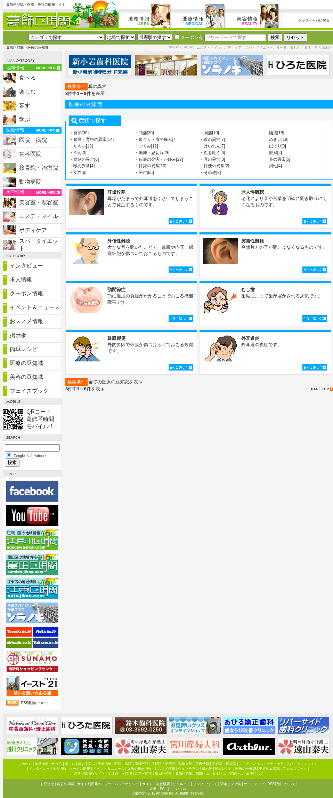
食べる (27, 78)
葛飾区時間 (15, 47)
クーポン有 (189, 37)
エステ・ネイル (38, 216)
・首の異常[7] (212, 139)
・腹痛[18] (274, 132)
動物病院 (30, 182)
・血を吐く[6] (212, 152)
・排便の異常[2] (214, 165)
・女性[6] (77, 172)
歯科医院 (30, 154)
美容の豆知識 (26, 377)
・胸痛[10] (209, 132)
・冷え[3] (77, 152)
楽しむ (27, 92)
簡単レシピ (24, 349)
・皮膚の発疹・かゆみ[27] (159, 159)
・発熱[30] (79, 132)
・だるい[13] (81, 146)
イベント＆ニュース (35, 307)
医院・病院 (33, 140)
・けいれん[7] (212, 146)
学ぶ (24, 119)
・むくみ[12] (146, 146)
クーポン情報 (26, 293)
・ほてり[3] (275, 146)
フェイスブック (29, 391)
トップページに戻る (314, 20)
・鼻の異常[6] (277, 159)
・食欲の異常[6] (84, 159)
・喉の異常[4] (82, 165)
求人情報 (21, 279)
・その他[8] (210, 172)
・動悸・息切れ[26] (153, 152)
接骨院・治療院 (38, 168)
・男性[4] (273, 165)
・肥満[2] (273, 152)
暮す (24, 106)
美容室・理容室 (38, 202)
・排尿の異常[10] (150, 165)
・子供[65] (144, 172)
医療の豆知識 (26, 363)
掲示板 (18, 335)
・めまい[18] (277, 139)
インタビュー (26, 266)
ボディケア (33, 230)
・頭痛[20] (144, 132)
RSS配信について (35, 703)
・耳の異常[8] (212, 159)
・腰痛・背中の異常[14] (91, 139)
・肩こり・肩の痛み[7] (156, 139)
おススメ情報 (26, 321)
